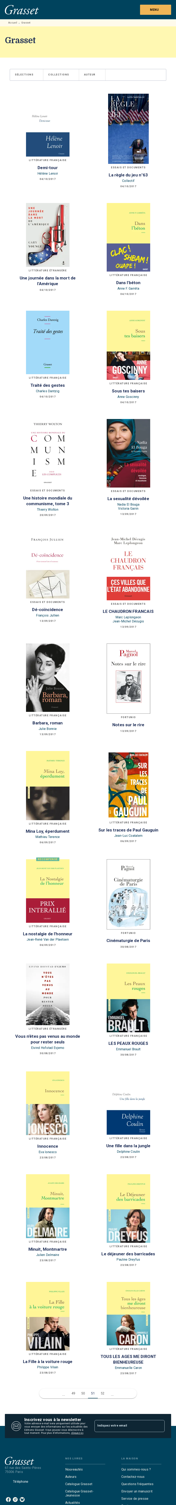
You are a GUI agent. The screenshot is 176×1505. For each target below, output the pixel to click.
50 (83, 1393)
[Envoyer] (160, 1426)
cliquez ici (77, 1433)
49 (73, 1393)
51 (93, 1393)
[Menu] (155, 10)
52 (103, 1393)
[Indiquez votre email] (124, 1426)
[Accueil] (22, 9)
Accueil (12, 22)
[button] (26, 75)
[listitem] (8, 1499)
